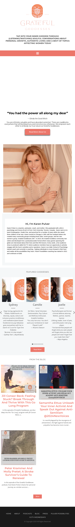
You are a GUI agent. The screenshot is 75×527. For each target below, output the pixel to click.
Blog (37, 514)
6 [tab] (39, 344)
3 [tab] (35, 344)
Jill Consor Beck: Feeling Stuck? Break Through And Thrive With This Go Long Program (18, 400)
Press (45, 514)
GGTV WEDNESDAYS (37, 517)
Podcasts (27, 514)
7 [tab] (41, 344)
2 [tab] (33, 344)
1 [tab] (32, 344)
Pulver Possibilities (60, 514)
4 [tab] (36, 344)
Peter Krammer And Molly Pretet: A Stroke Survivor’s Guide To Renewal (18, 473)
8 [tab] (42, 344)
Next (74, 312)
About (17, 514)
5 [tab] (38, 344)
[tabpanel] (13, 307)
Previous (1, 312)
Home (8, 514)
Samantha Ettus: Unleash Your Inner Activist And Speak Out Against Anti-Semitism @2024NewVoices (56, 409)
